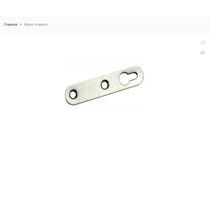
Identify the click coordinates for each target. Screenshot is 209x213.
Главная (10, 24)
